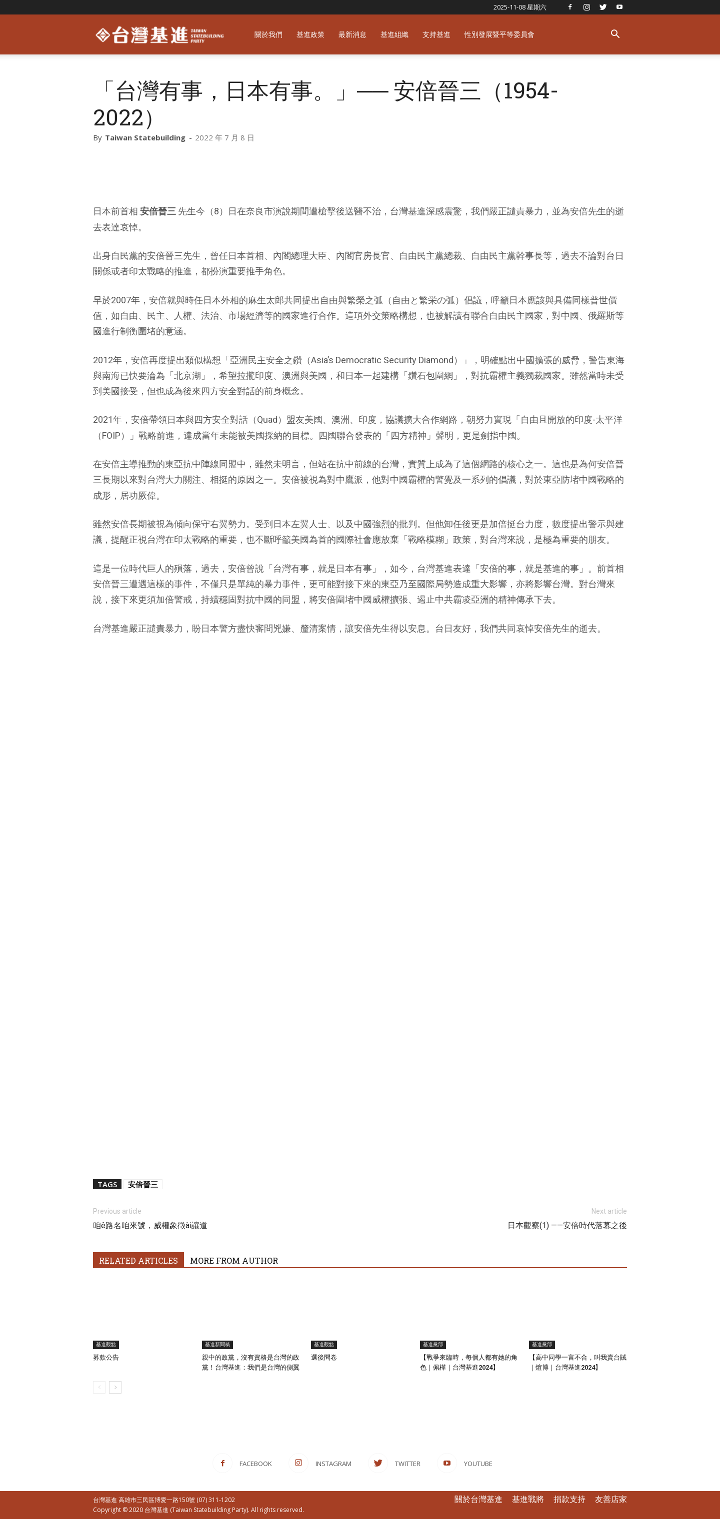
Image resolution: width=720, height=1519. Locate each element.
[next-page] (115, 1387)
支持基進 (436, 34)
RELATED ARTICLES (138, 1260)
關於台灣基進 (478, 1499)
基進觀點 (106, 1344)
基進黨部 (433, 1344)
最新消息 (352, 34)
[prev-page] (99, 1387)
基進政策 (310, 34)
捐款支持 (570, 1499)
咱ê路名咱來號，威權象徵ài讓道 (150, 1225)
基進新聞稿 (217, 1344)
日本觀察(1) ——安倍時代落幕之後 (567, 1225)
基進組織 (394, 34)
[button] (615, 35)
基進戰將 (528, 1499)
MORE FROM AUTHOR (234, 1260)
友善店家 (611, 1499)
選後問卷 (324, 1357)
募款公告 (106, 1357)
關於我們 (268, 34)
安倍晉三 (143, 1184)
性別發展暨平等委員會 (499, 34)
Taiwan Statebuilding (145, 137)
